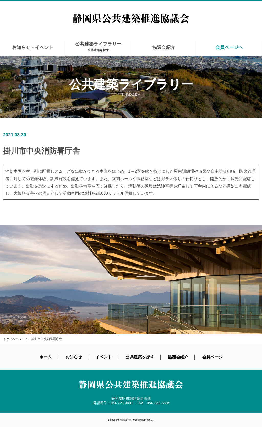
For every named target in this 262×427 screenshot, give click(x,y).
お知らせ (74, 357)
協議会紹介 (163, 47)
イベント (103, 357)
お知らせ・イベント (32, 47)
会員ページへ (229, 47)
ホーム (45, 357)
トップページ (12, 339)
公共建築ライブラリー (98, 46)
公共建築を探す (140, 357)
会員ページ (212, 357)
